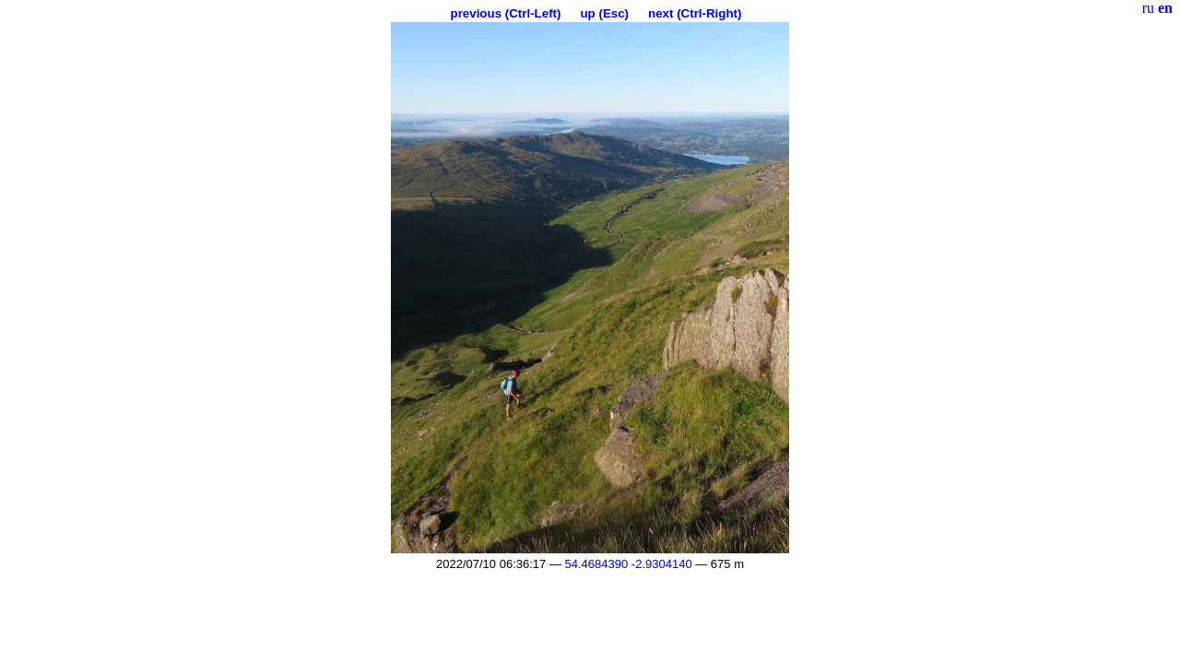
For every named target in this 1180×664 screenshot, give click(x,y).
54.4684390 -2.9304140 (628, 564)
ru (1148, 8)
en (1165, 8)
